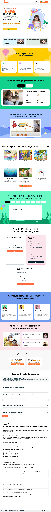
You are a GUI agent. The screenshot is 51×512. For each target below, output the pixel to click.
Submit (10, 29)
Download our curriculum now (25, 216)
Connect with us (44, 1)
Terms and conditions (22, 510)
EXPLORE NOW (17, 364)
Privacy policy (16, 510)
